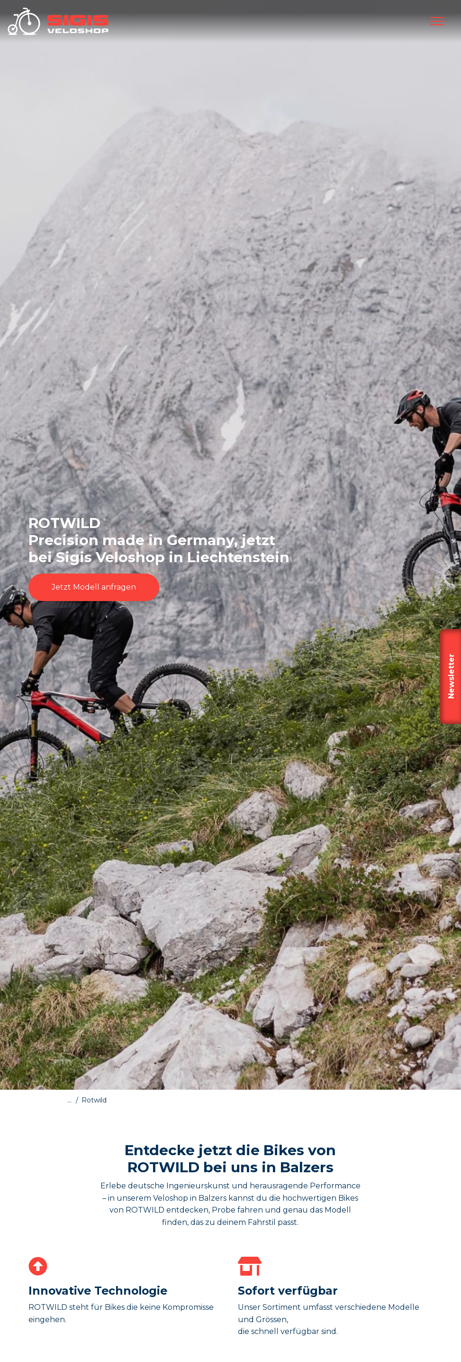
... (69, 1100)
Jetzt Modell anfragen (94, 587)
